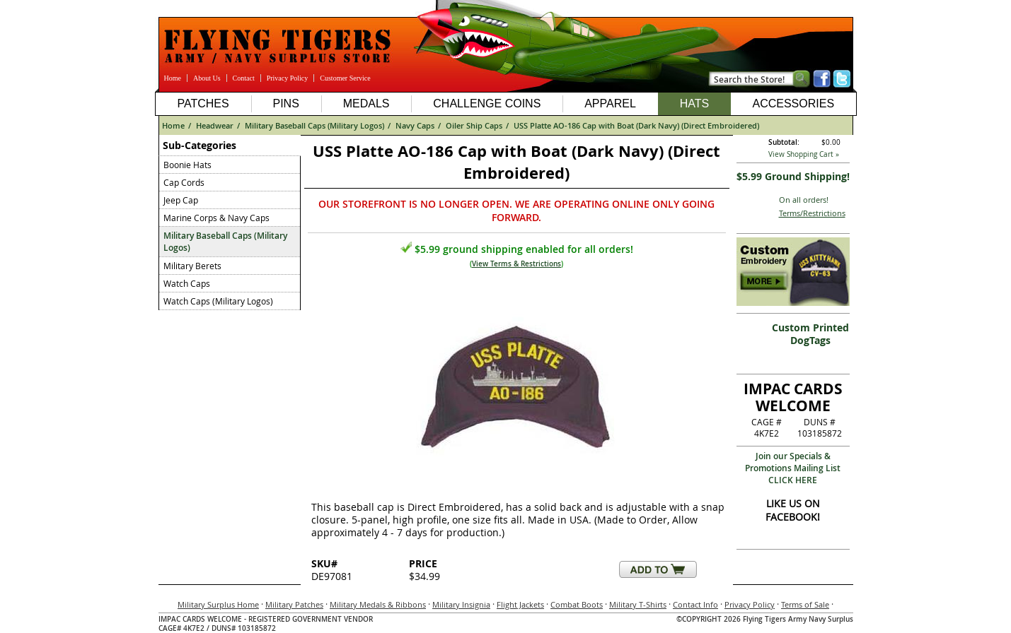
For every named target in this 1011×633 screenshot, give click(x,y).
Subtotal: (783, 142)
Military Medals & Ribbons (378, 604)
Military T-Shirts (637, 604)
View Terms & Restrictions (516, 263)
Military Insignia (461, 604)
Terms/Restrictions (812, 213)
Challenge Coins (487, 103)
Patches (203, 103)
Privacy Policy (287, 78)
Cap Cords (183, 182)
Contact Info (695, 604)
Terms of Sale (805, 604)
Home (172, 78)
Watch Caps (186, 283)
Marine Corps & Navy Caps (216, 217)
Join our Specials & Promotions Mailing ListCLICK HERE (792, 468)
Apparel (610, 103)
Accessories (793, 103)
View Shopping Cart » (803, 154)
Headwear (214, 125)
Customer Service (345, 78)
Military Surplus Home (218, 604)
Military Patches (294, 604)
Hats (694, 103)
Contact (244, 78)
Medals (366, 103)
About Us (207, 78)
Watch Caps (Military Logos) (218, 301)
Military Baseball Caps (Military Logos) (314, 125)
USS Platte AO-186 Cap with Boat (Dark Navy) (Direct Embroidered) (636, 125)
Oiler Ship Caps (474, 125)
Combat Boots (576, 604)
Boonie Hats (187, 164)
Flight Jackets (520, 604)
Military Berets (192, 265)
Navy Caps (414, 125)
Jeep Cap (180, 200)
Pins (285, 103)
